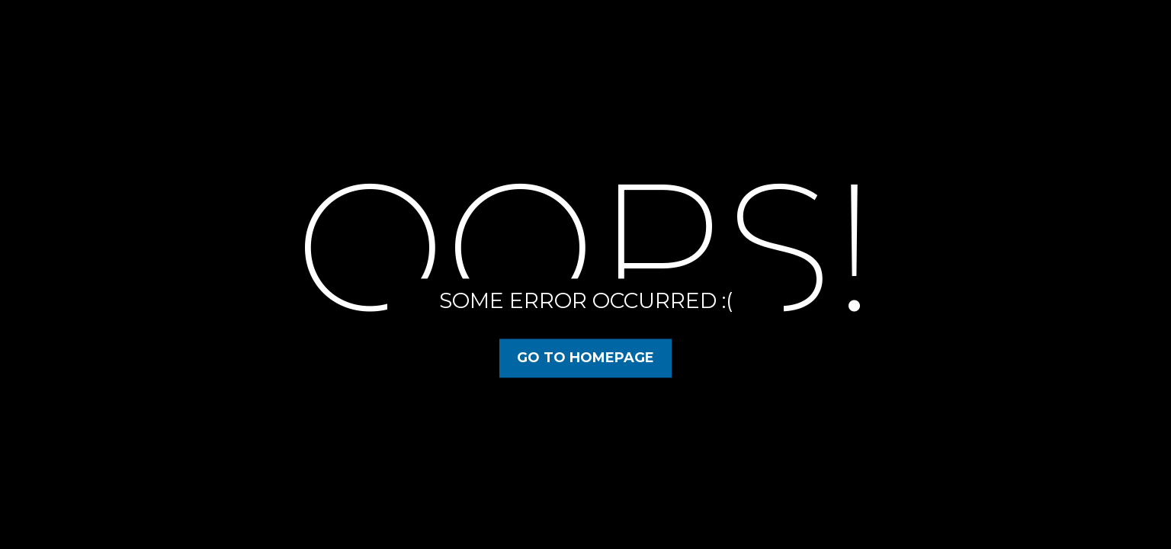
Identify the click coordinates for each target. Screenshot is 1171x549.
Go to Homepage (585, 357)
